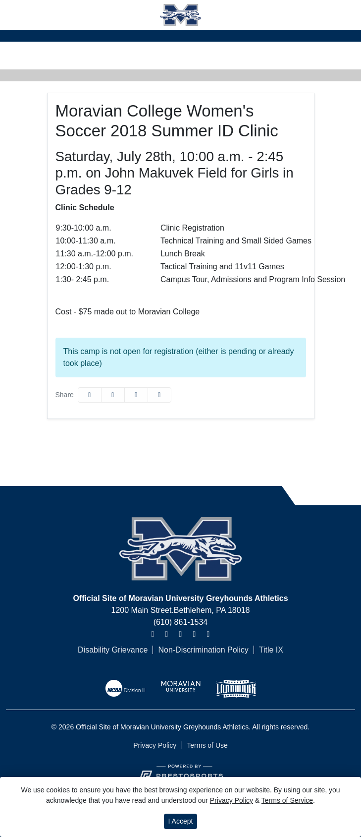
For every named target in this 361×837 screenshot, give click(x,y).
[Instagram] (152, 634)
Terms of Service (287, 800)
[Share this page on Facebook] (90, 395)
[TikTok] (208, 634)
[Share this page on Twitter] (113, 395)
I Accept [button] (180, 821)
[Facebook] (180, 634)
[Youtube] (194, 634)
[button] (159, 395)
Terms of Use (207, 745)
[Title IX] (266, 650)
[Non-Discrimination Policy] (198, 650)
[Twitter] (166, 634)
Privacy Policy (154, 745)
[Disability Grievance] (113, 650)
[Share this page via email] (136, 395)
